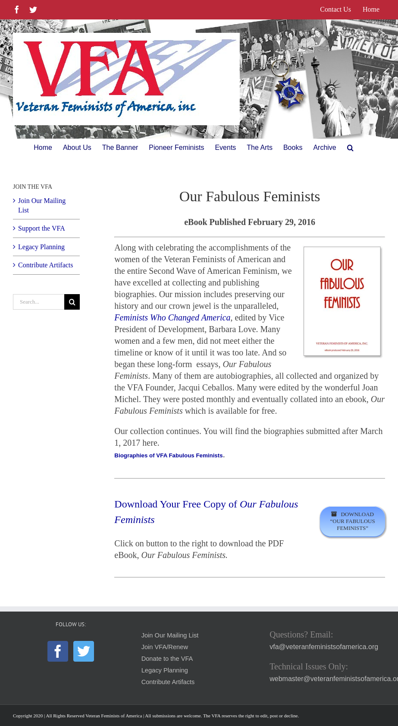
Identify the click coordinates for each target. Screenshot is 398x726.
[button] (350, 147)
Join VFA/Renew (164, 647)
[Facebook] (57, 651)
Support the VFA (41, 228)
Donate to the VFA (167, 658)
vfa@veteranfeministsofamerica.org (324, 646)
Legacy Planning (41, 246)
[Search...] (38, 302)
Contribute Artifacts (45, 265)
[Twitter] (83, 651)
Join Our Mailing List (170, 635)
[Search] (72, 302)
